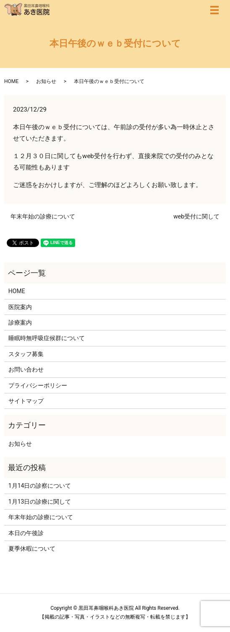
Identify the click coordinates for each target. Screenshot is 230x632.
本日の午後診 (26, 533)
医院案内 (20, 307)
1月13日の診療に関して (39, 501)
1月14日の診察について (39, 485)
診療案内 (20, 322)
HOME (11, 81)
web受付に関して (196, 216)
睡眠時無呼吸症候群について (46, 338)
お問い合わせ (26, 369)
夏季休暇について (31, 548)
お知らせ (46, 81)
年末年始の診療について (42, 216)
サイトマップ (26, 401)
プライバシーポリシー (37, 385)
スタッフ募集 (26, 354)
